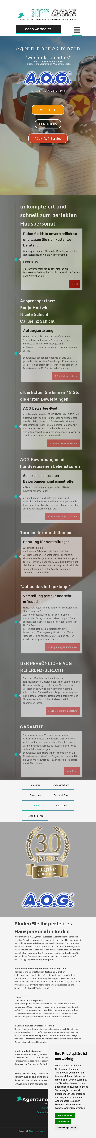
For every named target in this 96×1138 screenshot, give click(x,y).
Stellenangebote (61, 784)
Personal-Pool (61, 795)
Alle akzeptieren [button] (65, 1115)
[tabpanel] (48, 14)
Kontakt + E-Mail (35, 815)
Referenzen (61, 805)
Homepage (35, 784)
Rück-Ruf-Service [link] (48, 138)
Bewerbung (35, 795)
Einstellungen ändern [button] (67, 1127)
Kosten (35, 805)
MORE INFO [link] (48, 110)
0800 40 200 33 (38, 29)
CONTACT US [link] (48, 124)
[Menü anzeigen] (77, 30)
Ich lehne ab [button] (63, 1121)
